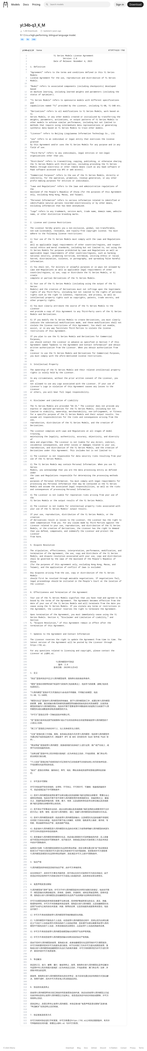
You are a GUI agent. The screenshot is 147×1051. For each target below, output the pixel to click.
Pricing (36, 4)
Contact (124, 1048)
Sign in (120, 4)
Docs (26, 4)
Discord (103, 1048)
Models (15, 4)
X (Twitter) (113, 1048)
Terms (141, 1048)
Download (135, 4)
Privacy (132, 1048)
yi (21, 25)
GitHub (94, 1048)
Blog (79, 1048)
